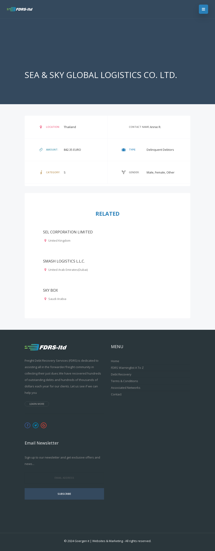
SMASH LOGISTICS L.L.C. (64, 261)
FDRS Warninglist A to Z (127, 368)
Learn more (36, 404)
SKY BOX (50, 290)
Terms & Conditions (124, 381)
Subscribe (64, 493)
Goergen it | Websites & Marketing (99, 541)
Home (115, 361)
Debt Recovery (121, 374)
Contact (116, 394)
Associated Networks (125, 388)
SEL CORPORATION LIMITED (68, 232)
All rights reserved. (138, 541)
